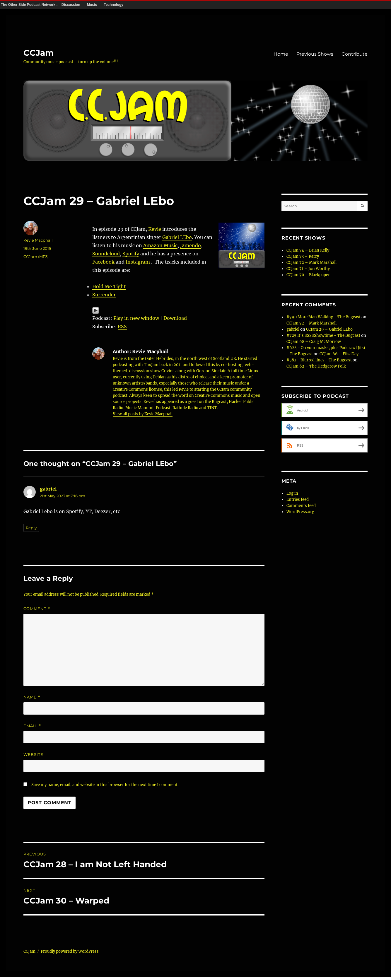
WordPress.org (300, 511)
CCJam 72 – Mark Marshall (311, 262)
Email (32, 725)
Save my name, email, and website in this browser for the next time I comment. (104, 784)
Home (281, 54)
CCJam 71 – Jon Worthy (308, 268)
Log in (292, 493)
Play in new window (136, 318)
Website (33, 754)
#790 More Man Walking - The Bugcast (323, 317)
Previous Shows (314, 54)
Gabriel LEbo (177, 237)
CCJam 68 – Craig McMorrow (313, 341)
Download (175, 318)
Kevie (154, 229)
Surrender (104, 295)
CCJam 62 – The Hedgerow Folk (316, 366)
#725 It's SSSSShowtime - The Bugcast (323, 335)
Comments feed (301, 505)
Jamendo (190, 245)
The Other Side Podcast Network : (30, 5)
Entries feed (297, 499)
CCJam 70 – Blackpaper (308, 274)
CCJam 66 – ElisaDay (339, 353)
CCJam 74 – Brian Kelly (307, 250)
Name (31, 697)
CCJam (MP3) (36, 256)
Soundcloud (106, 254)
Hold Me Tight (109, 286)
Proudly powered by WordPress (70, 951)
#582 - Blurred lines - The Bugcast (319, 360)
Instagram (138, 262)
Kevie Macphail (38, 240)
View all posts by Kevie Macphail (143, 413)
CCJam (38, 53)
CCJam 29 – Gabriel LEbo (329, 329)
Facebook (103, 262)
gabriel (48, 489)
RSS (122, 326)
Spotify (130, 254)
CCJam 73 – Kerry (302, 256)
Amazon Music (160, 245)
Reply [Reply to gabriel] (31, 527)
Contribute (355, 54)
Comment (36, 608)
